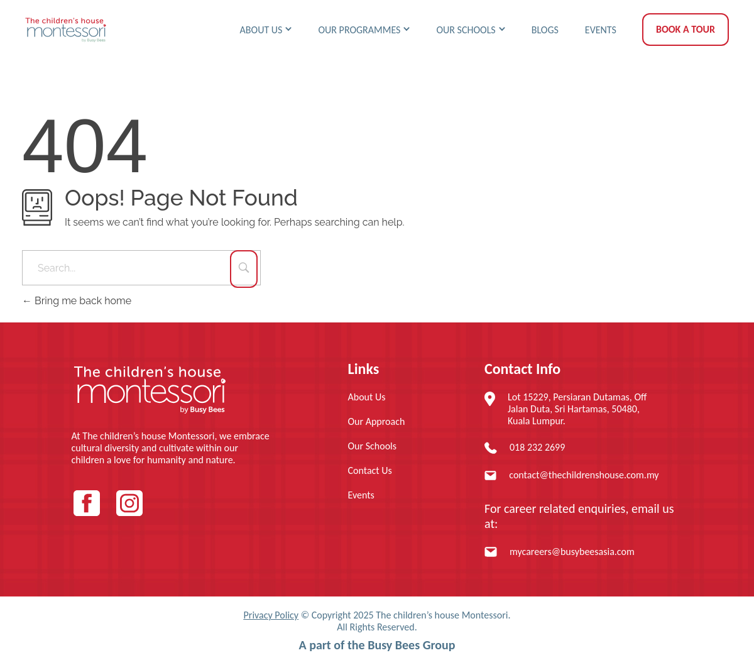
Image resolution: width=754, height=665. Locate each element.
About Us (367, 397)
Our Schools (372, 446)
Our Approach (376, 421)
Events (361, 495)
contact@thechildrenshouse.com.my (583, 475)
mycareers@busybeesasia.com (572, 552)
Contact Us (370, 470)
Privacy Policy (271, 615)
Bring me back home (76, 301)
